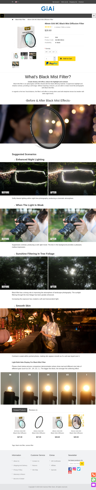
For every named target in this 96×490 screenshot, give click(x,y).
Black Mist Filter (20, 19)
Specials (53, 470)
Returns (34, 465)
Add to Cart (67, 58)
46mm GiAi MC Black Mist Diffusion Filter (40, 19)
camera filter (29, 445)
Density (48, 48)
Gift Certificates (56, 461)
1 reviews (57, 27)
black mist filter (20, 445)
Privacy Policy (18, 470)
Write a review (65, 27)
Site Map (35, 470)
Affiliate (53, 465)
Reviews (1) (33, 410)
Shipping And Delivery (20, 465)
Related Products (19, 410)
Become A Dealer (19, 478)
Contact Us (35, 461)
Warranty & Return (19, 474)
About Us (16, 461)
